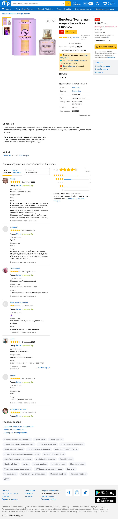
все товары (24, 155)
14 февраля (8, 432)
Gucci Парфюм (66, 459)
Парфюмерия (24, 14)
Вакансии (29, 496)
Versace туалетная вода (54, 454)
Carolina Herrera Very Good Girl (17, 439)
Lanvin (26, 464)
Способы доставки (102, 66)
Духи (6, 479)
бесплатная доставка (76, 60)
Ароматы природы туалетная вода (19, 444)
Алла (12, 339)
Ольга (12, 179)
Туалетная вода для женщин (33, 474)
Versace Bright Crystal (13, 449)
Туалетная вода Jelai (47, 444)
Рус (90, 3)
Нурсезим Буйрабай (19, 302)
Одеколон (71, 469)
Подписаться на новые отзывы (85, 37)
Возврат (5, 496)
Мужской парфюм (58, 474)
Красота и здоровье (10, 14)
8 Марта (7, 429)
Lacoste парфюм (58, 464)
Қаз (85, 3)
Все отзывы (7, 171)
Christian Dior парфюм (45, 459)
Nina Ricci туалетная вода (72, 444)
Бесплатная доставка (105, 9)
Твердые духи (10, 474)
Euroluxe (75, 87)
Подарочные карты (83, 9)
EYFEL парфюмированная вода (49, 469)
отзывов (75, 37)
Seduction (76, 91)
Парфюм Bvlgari (11, 464)
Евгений (13, 227)
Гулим (12, 375)
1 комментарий (43, 367)
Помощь (5, 490)
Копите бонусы (69, 66)
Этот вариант (17, 171)
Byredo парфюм (40, 464)
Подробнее (111, 57)
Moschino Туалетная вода (66, 449)
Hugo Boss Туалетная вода (39, 449)
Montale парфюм (77, 464)
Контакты (99, 72)
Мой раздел (77, 4)
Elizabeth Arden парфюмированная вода (21, 454)
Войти (75, 3)
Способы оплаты (102, 69)
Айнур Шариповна (18, 409)
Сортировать (29, 170)
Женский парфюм (78, 474)
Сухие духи (40, 439)
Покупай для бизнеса (25, 9)
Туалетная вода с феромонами (17, 469)
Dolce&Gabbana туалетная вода (17, 459)
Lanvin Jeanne (56, 439)
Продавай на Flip (64, 9)
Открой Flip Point (45, 9)
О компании (30, 490)
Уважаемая (15, 268)
